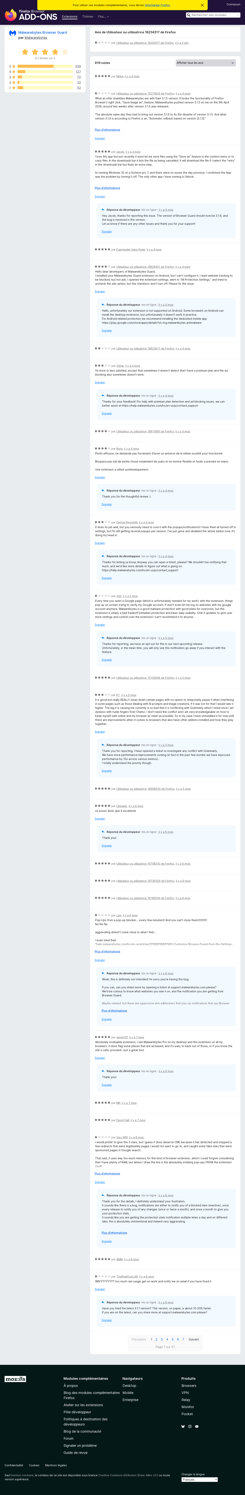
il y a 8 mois (136, 1137)
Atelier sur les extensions (83, 1405)
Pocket (187, 1414)
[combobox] (213, 15)
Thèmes (87, 16)
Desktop (129, 1386)
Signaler (100, 138)
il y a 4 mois (132, 76)
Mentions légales (56, 1465)
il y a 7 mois (136, 1037)
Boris (119, 448)
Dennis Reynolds (127, 522)
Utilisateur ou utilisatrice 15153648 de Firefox (145, 677)
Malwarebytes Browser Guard (42, 32)
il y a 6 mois (136, 806)
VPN (185, 1393)
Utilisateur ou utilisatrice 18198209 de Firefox (145, 898)
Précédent (138, 1339)
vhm (119, 596)
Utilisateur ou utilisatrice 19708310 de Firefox (145, 863)
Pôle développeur (77, 1412)
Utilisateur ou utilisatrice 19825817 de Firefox (145, 348)
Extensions (70, 16)
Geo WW (121, 1137)
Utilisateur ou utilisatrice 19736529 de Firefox (145, 880)
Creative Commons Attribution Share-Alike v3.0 (128, 1475)
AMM (119, 1259)
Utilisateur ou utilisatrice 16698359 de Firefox (145, 788)
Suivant (194, 1339)
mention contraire (22, 1475)
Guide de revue (75, 1453)
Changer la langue (193, 1474)
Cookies (34, 1465)
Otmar (120, 365)
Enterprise (130, 1400)
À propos (71, 1386)
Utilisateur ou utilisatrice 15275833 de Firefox (145, 93)
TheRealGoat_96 (127, 1276)
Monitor (187, 1407)
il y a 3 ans (182, 42)
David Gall (122, 1120)
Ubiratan (121, 806)
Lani (118, 915)
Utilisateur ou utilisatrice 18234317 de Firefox (145, 42)
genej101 (122, 1037)
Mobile (127, 1393)
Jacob (120, 151)
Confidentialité (14, 1465)
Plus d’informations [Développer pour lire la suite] (107, 129)
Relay (185, 1400)
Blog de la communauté (82, 1431)
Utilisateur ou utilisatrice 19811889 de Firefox (145, 431)
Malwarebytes (35, 38)
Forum (69, 1438)
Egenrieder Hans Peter (130, 249)
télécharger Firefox (157, 5)
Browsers (188, 1386)
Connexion (233, 4)
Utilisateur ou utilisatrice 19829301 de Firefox (145, 266)
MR (118, 1103)
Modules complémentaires (86, 1379)
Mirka (119, 76)
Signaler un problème (80, 1446)
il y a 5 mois (130, 596)
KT (118, 695)
